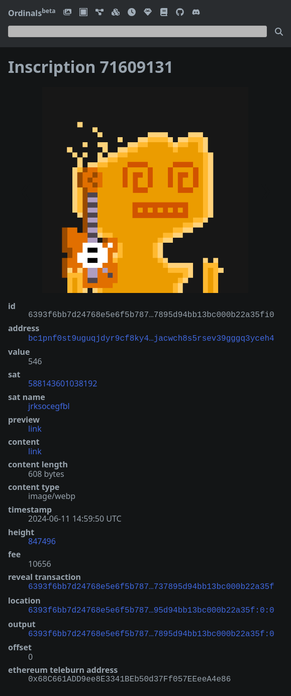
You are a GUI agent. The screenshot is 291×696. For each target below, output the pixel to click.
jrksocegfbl (49, 405)
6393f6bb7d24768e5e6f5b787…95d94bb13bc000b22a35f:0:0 (151, 607)
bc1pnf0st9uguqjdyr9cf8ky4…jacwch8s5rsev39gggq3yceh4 (151, 337)
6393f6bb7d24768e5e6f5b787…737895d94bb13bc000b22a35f (151, 584)
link (35, 427)
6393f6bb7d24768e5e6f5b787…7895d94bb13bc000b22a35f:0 (151, 630)
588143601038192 (62, 382)
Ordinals (31, 13)
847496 (42, 540)
